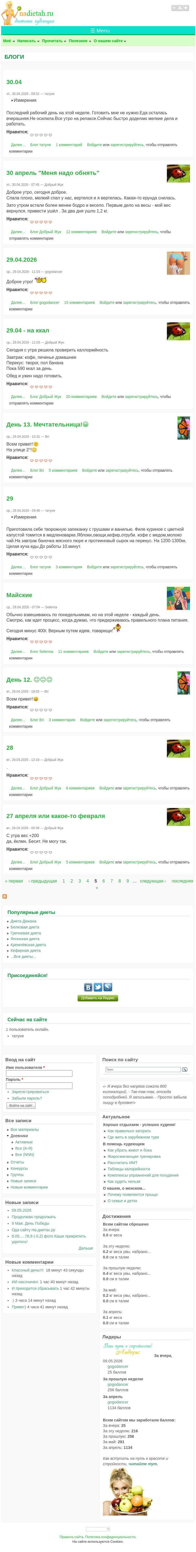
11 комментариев (73, 651)
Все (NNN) (24, 1154)
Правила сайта (71, 1537)
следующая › (153, 881)
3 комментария (69, 567)
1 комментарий (69, 145)
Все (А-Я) (23, 1148)
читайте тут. (143, 1464)
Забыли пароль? (27, 1098)
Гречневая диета (26, 933)
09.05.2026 (21, 1210)
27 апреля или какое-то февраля (56, 816)
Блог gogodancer (44, 302)
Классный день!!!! (28, 1270)
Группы (17, 1175)
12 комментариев (81, 232)
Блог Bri (37, 470)
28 (10, 747)
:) (13, 1300)
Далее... (18, 145)
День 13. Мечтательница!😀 (48, 424)
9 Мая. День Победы (30, 1223)
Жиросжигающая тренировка (134, 1156)
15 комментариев (79, 302)
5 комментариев (63, 470)
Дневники (19, 1136)
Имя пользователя (25, 1067)
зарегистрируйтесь (127, 145)
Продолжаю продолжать (34, 1217)
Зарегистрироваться (30, 1092)
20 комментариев (81, 396)
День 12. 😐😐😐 (30, 679)
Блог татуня (40, 145)
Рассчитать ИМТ (122, 1163)
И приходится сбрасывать (35, 1288)
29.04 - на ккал (28, 330)
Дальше (86, 1248)
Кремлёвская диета (28, 945)
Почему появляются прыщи (133, 1194)
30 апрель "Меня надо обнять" (53, 172)
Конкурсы (19, 1168)
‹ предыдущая (43, 881)
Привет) (19, 1307)
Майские (19, 595)
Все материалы (25, 1129)
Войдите (94, 145)
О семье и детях (122, 1201)
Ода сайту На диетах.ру (33, 1230)
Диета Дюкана (23, 921)
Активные (24, 1142)
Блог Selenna (41, 651)
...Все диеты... (23, 956)
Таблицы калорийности (129, 1169)
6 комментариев (80, 788)
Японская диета (25, 939)
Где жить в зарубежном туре (133, 1137)
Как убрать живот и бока (130, 1150)
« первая (14, 881)
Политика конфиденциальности (110, 1537)
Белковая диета (25, 927)
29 (10, 498)
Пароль (14, 1079)
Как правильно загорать (129, 1131)
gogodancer (118, 1366)
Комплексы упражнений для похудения (143, 1175)
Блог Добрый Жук (45, 232)
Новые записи (23, 1181)
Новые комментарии (29, 1187)
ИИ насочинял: (25, 1282)
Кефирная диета (26, 950)
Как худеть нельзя (124, 1181)
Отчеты (17, 1162)
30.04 (14, 82)
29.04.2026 (22, 259)
